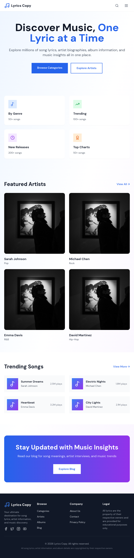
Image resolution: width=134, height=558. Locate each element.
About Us (75, 511)
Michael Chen (93, 385)
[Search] (117, 5)
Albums (41, 522)
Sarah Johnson (29, 385)
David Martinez (94, 406)
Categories (43, 511)
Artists (40, 516)
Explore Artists (86, 68)
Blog (39, 527)
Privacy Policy (77, 522)
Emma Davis (28, 406)
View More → (121, 366)
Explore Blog (67, 469)
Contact (74, 516)
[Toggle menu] (126, 5)
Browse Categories (49, 68)
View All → (123, 184)
